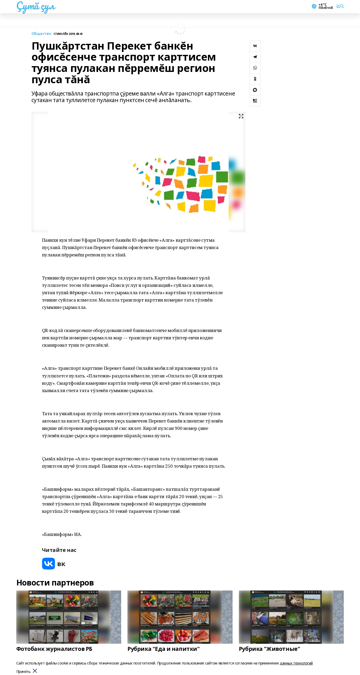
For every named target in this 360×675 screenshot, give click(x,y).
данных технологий (296, 663)
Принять (23, 671)
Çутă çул (35, 5)
